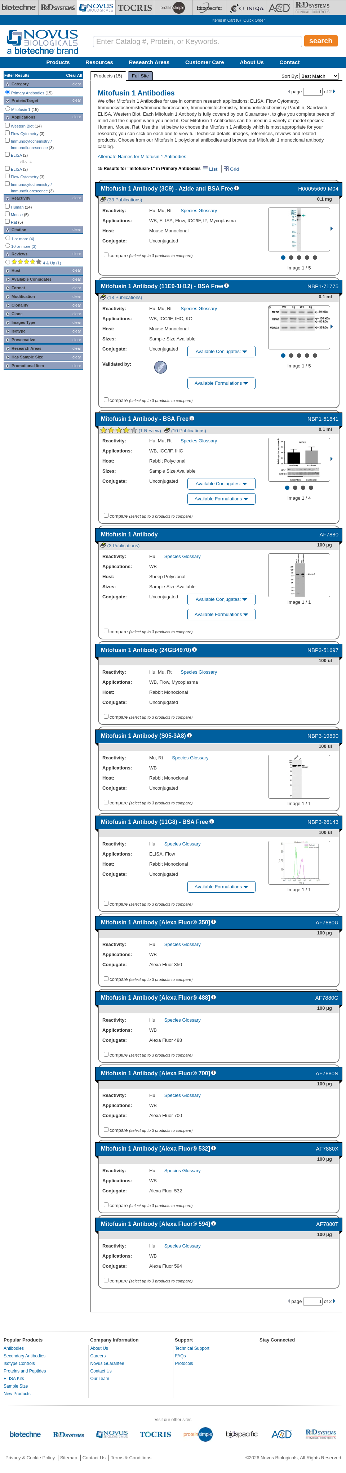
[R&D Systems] (57, 7)
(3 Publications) (119, 545)
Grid (231, 169)
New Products (17, 1393)
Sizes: (109, 339)
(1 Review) (130, 430)
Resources (99, 62)
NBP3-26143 (322, 822)
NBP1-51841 (322, 419)
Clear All (74, 75)
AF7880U (327, 922)
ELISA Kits (14, 1378)
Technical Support (192, 1348)
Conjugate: (114, 241)
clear (76, 84)
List (210, 169)
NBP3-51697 (322, 650)
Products (58, 62)
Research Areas (149, 62)
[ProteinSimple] (173, 7)
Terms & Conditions (131, 1457)
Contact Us (101, 1371)
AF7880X (327, 1149)
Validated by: (116, 364)
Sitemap (68, 1457)
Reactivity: (114, 210)
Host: (108, 230)
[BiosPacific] (209, 7)
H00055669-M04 (318, 189)
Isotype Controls (19, 1363)
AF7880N (327, 1073)
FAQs (180, 1355)
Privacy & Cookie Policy (30, 1457)
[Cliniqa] (246, 7)
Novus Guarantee (107, 1363)
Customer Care (204, 62)
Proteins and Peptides (25, 1371)
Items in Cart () (226, 20)
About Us (252, 62)
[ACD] (280, 7)
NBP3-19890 (322, 736)
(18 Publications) (121, 297)
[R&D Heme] (312, 7)
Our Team (99, 1378)
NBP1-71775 (322, 286)
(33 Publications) (121, 199)
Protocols (184, 1363)
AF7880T (327, 1224)
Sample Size (16, 1386)
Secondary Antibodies (24, 1355)
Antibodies (14, 1348)
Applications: (117, 220)
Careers (98, 1355)
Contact (290, 62)
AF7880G (326, 998)
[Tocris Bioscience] (134, 7)
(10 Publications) (185, 430)
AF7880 (328, 534)
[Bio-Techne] (19, 7)
